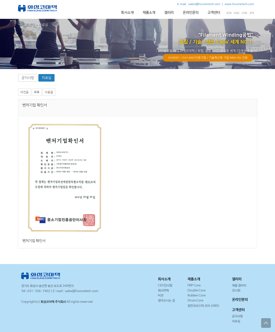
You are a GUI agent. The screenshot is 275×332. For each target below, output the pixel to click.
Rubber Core (197, 295)
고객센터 (213, 12)
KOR (229, 13)
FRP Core (194, 285)
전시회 (236, 290)
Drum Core (195, 300)
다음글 (49, 92)
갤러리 (169, 12)
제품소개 (149, 12)
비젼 (160, 295)
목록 (36, 92)
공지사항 (27, 78)
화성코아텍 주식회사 (53, 302)
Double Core (197, 290)
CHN (244, 13)
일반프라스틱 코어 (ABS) (203, 306)
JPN (251, 13)
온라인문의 (190, 12)
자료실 (46, 78)
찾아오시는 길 (166, 300)
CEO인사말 (165, 285)
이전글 (24, 92)
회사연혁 (163, 290)
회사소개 (127, 12)
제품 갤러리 (239, 285)
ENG (236, 13)
